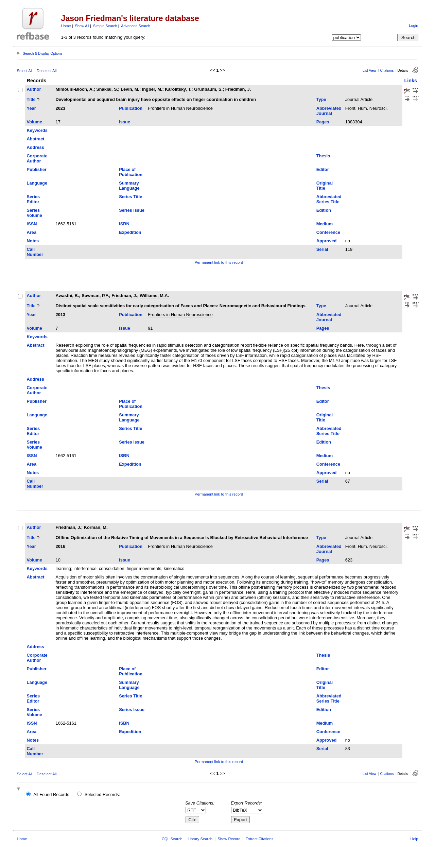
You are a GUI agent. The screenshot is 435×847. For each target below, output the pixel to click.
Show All (82, 26)
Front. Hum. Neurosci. (366, 108)
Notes (33, 240)
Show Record (229, 839)
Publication (130, 108)
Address (35, 147)
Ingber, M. (152, 89)
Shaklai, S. (107, 89)
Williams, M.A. (154, 295)
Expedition (130, 232)
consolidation (111, 568)
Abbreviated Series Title (329, 199)
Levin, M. (130, 89)
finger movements (144, 568)
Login (413, 25)
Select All (25, 71)
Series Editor (33, 199)
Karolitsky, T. (178, 89)
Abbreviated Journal (329, 111)
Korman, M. (96, 527)
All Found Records (51, 794)
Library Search (200, 839)
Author (34, 89)
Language (37, 183)
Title (31, 99)
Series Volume (34, 213)
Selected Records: (102, 794)
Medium (324, 223)
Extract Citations (259, 839)
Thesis (323, 155)
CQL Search (172, 839)
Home (66, 26)
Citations (387, 70)
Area (31, 232)
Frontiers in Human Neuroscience (180, 108)
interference (85, 568)
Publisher (37, 169)
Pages (322, 121)
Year (31, 108)
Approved (326, 240)
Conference (328, 232)
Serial (322, 249)
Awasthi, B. (67, 295)
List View (370, 70)
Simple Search (105, 26)
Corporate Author (37, 158)
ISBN (124, 223)
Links (410, 80)
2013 (60, 314)
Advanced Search (135, 26)
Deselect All (46, 71)
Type (321, 99)
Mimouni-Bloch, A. (75, 89)
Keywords (37, 130)
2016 (60, 546)
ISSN (32, 223)
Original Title (324, 185)
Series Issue (131, 210)
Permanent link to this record (219, 262)
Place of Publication (130, 172)
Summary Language (129, 185)
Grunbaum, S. (208, 89)
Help (414, 839)
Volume (34, 121)
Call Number (35, 252)
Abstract (36, 138)
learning (63, 568)
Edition (323, 210)
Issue (124, 121)
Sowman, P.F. (95, 295)
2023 (60, 108)
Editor (322, 169)
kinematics (174, 568)
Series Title (130, 196)
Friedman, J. (238, 89)
